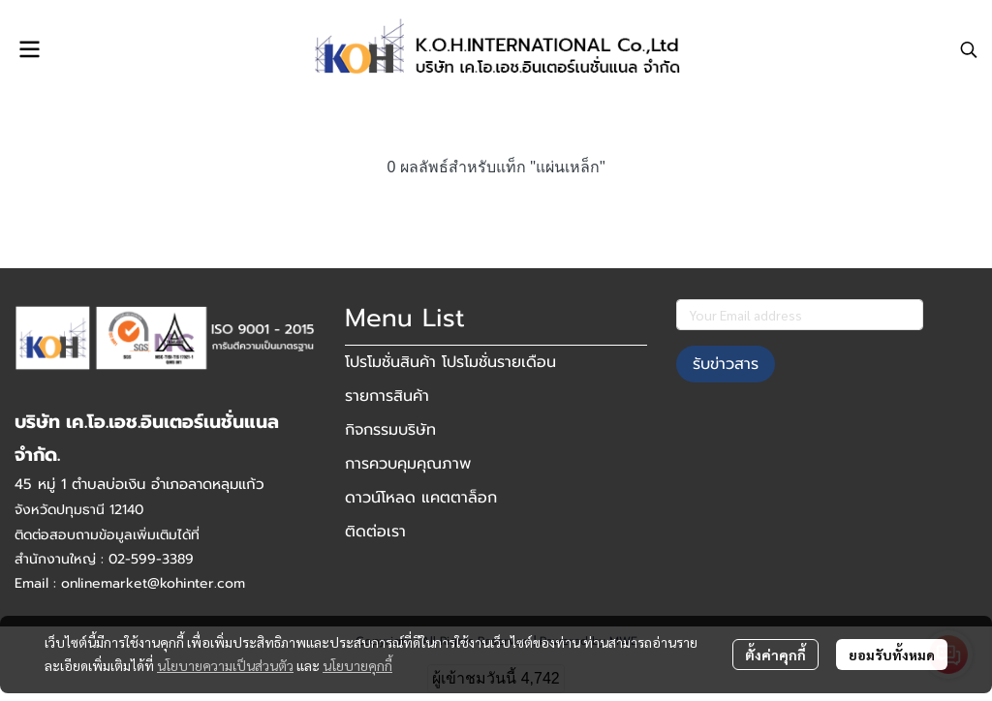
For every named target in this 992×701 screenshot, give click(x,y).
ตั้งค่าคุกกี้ (775, 654)
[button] (968, 49)
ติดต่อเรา (375, 531)
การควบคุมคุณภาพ (408, 463)
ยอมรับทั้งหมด (892, 654)
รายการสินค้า (387, 396)
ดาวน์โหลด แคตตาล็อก (421, 497)
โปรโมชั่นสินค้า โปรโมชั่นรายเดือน (450, 362)
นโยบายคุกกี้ (357, 665)
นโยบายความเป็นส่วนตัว (225, 665)
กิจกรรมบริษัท (390, 430)
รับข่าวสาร (726, 364)
